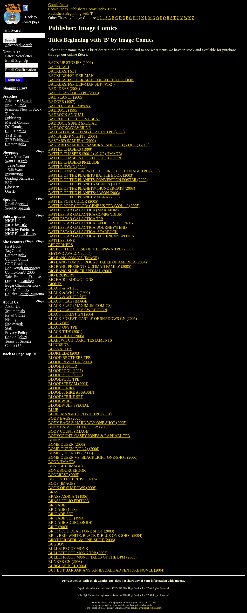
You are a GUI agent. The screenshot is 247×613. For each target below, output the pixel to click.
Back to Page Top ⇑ (19, 354)
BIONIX (55, 284)
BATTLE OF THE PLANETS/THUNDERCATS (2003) (91, 188)
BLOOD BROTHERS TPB (69, 358)
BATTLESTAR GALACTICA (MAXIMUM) (83, 210)
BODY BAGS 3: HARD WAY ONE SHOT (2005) (87, 423)
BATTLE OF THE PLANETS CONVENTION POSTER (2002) (98, 180)
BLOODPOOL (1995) (65, 371)
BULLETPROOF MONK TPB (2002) (78, 553)
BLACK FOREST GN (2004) (71, 314)
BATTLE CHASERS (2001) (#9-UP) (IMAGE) (85, 154)
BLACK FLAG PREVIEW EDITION (77, 310)
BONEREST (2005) (63, 475)
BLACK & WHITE (63, 288)
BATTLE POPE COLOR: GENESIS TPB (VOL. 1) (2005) (93, 206)
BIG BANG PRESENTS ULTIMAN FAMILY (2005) (89, 266)
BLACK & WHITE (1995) (69, 292)
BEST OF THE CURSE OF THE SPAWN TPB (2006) (90, 249)
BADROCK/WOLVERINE (69, 128)
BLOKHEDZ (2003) (64, 353)
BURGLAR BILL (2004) (67, 566)
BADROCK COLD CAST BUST (74, 119)
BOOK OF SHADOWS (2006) (72, 488)
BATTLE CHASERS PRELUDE (73, 162)
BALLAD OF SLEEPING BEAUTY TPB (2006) (86, 132)
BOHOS (54, 440)
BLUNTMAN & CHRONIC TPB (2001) (80, 414)
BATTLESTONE (61, 240)
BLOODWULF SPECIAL (68, 405)
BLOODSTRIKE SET (65, 397)
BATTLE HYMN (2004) (67, 167)
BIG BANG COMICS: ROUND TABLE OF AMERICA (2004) (97, 262)
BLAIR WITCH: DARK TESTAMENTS (80, 340)
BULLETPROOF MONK (68, 548)
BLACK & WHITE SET (67, 297)
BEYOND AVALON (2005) (70, 253)
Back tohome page (30, 19)
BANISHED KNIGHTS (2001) (72, 136)
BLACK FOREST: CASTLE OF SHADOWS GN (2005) (92, 319)
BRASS (54, 492)
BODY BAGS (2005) (65, 418)
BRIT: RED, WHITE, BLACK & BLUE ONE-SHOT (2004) (95, 535)
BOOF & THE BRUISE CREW (73, 479)
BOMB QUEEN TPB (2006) (70, 453)
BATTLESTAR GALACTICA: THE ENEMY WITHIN (91, 236)
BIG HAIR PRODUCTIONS (70, 279)
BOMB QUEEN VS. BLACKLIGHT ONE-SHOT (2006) (92, 457)
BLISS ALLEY (60, 349)
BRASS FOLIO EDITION (68, 501)
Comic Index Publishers (66, 9)
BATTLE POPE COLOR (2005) (73, 201)
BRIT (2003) (58, 527)
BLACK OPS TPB (62, 327)
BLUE (53, 410)
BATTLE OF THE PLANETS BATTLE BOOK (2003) (90, 175)
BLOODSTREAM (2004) (68, 384)
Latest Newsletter (18, 56)
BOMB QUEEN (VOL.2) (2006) (73, 449)
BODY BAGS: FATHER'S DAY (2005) (79, 427)
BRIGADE (56, 505)
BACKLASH (58, 67)
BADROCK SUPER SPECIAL (72, 123)
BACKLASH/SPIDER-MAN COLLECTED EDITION (91, 80)
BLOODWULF (60, 401)
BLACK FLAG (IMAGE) (68, 301)
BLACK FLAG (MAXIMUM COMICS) (80, 305)
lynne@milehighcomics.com (147, 607)
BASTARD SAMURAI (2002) (72, 141)
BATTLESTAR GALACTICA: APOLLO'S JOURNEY (91, 223)
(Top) (40, 151)
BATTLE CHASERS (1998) (70, 149)
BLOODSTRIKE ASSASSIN (71, 392)
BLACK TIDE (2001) (65, 332)
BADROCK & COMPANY (69, 106)
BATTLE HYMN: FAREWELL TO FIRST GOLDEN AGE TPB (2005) (104, 171)
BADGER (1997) (61, 102)
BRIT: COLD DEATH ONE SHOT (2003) (81, 531)
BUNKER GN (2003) (65, 561)
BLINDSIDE (58, 345)
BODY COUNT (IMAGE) (68, 431)
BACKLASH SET (62, 71)
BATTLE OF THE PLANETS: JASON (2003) (84, 193)
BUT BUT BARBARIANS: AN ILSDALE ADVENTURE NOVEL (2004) (106, 570)
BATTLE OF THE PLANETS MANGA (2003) (84, 184)
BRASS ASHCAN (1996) (68, 496)
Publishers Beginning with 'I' (70, 13)
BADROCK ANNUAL (66, 115)
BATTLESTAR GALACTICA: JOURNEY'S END (87, 227)
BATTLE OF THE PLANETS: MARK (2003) (84, 197)
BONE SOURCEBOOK (67, 470)
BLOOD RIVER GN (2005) (70, 362)
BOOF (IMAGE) (61, 483)
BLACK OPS (58, 323)
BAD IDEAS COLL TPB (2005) (73, 93)
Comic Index (58, 5)
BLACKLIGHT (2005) (66, 336)
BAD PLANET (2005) (65, 97)
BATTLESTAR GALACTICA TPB (75, 219)
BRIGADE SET (60, 514)
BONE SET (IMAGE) (65, 466)
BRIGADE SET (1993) (66, 518)
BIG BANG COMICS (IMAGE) (73, 258)
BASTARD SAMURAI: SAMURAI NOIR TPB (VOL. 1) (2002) (99, 145)
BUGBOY (56, 544)
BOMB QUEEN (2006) (66, 444)
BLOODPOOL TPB (63, 379)
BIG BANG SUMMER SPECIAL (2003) (80, 271)
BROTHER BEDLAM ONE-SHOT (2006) (81, 540)
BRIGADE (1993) (62, 509)
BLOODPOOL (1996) (65, 375)
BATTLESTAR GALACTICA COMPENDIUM (85, 214)
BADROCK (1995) (63, 110)
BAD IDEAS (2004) (64, 89)
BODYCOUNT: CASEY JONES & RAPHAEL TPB (89, 436)
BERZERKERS (60, 245)
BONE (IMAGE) (61, 462)
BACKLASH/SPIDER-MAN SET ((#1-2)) (81, 84)
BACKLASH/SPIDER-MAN (71, 76)
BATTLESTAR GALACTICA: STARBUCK (83, 232)
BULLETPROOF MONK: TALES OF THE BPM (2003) (92, 557)
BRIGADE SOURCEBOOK (70, 522)
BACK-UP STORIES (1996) (70, 63)
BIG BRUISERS (61, 275)
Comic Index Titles (101, 9)
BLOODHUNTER (62, 366)
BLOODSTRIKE (61, 388)
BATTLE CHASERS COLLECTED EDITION (84, 158)
